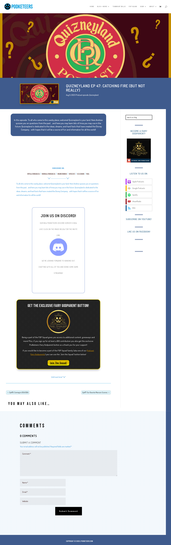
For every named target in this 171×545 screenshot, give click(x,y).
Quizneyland (93, 95)
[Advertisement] (145, 269)
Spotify (72, 174)
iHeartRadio (62, 174)
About (151, 7)
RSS (87, 174)
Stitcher (80, 174)
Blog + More (102, 7)
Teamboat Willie (119, 7)
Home (92, 7)
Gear (142, 7)
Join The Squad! (58, 363)
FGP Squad (133, 7)
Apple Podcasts (33, 174)
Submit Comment (68, 511)
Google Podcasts (48, 174)
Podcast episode (82, 95)
